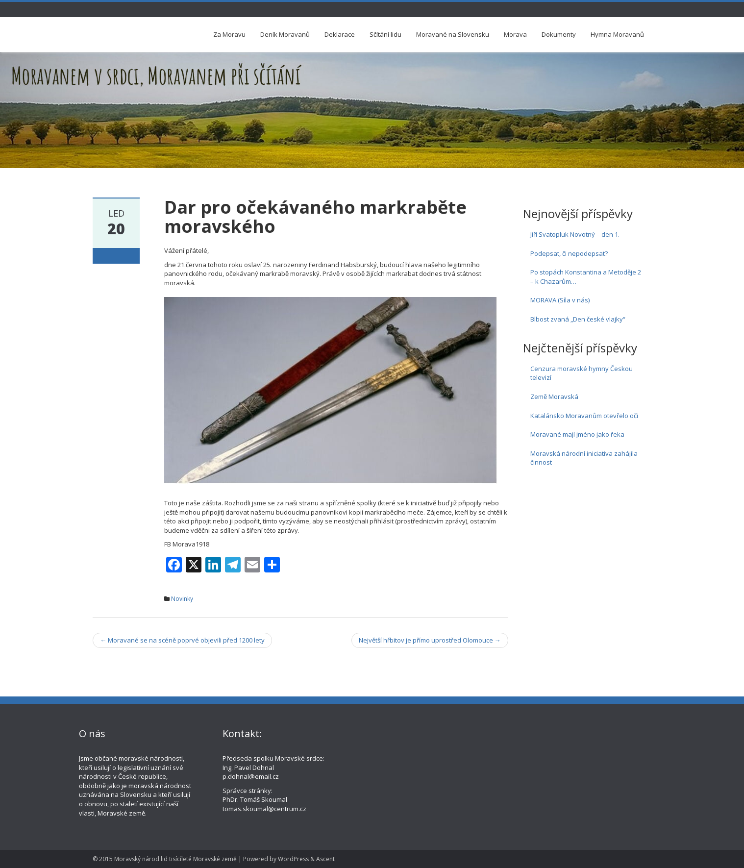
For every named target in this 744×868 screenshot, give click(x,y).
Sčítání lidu (385, 34)
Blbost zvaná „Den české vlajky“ (577, 319)
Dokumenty (559, 34)
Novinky (182, 599)
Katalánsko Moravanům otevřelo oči (584, 415)
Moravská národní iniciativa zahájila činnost (584, 458)
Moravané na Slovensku (452, 34)
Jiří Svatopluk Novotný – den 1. (575, 234)
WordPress (293, 859)
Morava (515, 34)
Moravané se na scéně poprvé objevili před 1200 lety (182, 640)
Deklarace (339, 34)
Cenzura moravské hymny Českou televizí (581, 373)
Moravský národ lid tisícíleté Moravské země (175, 859)
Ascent (325, 859)
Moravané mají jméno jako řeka (577, 434)
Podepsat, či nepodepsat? (569, 253)
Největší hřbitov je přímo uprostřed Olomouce (430, 640)
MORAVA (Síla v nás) (560, 300)
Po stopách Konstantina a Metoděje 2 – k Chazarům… (585, 277)
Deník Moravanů (285, 34)
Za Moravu (229, 34)
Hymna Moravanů (617, 34)
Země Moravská (554, 396)
